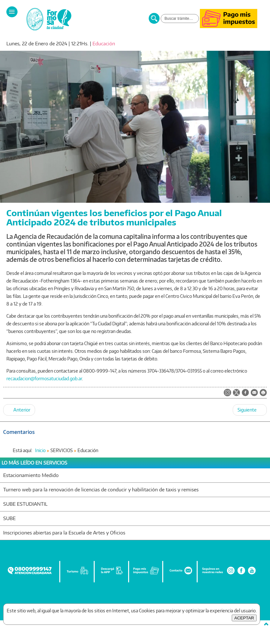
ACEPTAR (244, 618)
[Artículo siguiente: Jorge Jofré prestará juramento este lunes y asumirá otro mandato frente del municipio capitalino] (250, 410)
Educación (103, 44)
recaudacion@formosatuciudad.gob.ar (44, 378)
